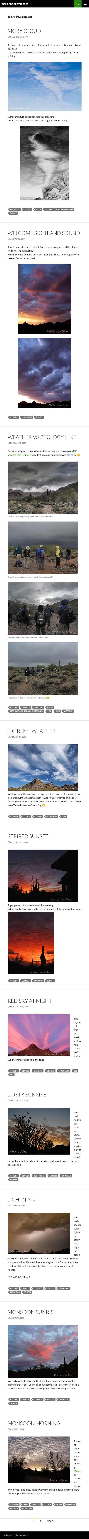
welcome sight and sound (44, 233)
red (75, 1071)
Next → (51, 1521)
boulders (14, 209)
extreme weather (32, 731)
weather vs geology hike (42, 437)
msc (49, 711)
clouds (27, 209)
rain (58, 711)
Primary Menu (85, 3)
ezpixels (26, 707)
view (63, 816)
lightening (64, 1288)
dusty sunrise (27, 1094)
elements (38, 1071)
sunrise (13, 1180)
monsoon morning (34, 1423)
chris (25, 1504)
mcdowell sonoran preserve (59, 209)
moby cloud (24, 31)
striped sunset (28, 836)
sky (11, 1075)
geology (38, 707)
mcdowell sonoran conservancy (26, 711)
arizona (14, 816)
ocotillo (66, 1176)
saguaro (38, 981)
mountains (51, 816)
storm (27, 1292)
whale (13, 213)
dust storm (39, 1176)
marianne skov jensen (15, 3)
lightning (21, 1199)
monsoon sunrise (32, 1312)
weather (68, 711)
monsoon (27, 417)
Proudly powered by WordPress (15, 1535)
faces (38, 209)
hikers (50, 707)
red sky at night (30, 1001)
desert (58, 1504)
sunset (39, 417)
